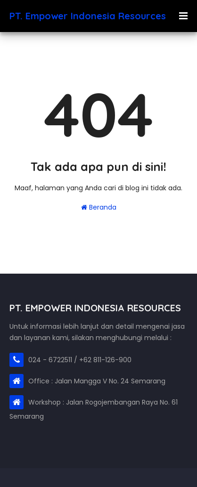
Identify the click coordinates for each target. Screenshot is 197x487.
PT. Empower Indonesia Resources (87, 16)
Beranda (98, 207)
